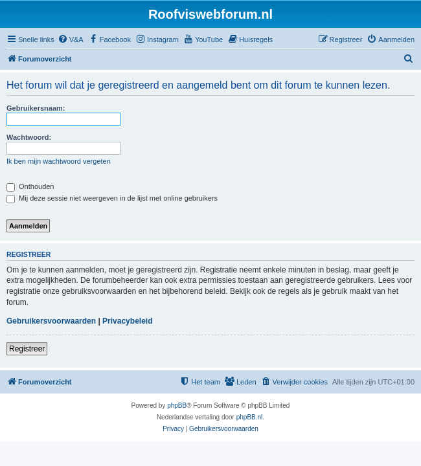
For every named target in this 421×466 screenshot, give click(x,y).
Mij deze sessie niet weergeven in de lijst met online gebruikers (112, 198)
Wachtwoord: (28, 137)
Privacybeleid (127, 321)
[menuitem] (71, 39)
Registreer (27, 348)
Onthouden (30, 186)
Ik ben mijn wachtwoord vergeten (58, 161)
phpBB (177, 405)
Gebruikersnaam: (35, 108)
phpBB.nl (249, 417)
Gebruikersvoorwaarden (51, 321)
